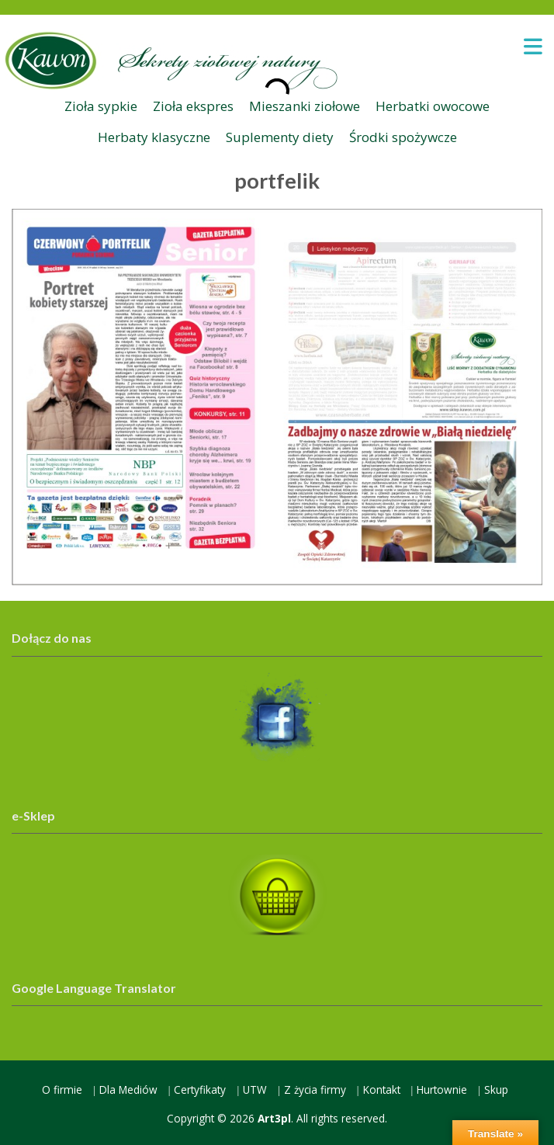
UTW (255, 1089)
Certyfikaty (200, 1089)
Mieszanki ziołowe (304, 106)
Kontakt (381, 1089)
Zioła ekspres (193, 106)
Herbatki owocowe (433, 106)
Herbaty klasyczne (154, 137)
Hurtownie (442, 1089)
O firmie (62, 1089)
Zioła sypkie (100, 106)
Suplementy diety (280, 137)
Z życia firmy (315, 1089)
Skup (496, 1089)
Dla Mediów (128, 1089)
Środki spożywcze (403, 137)
